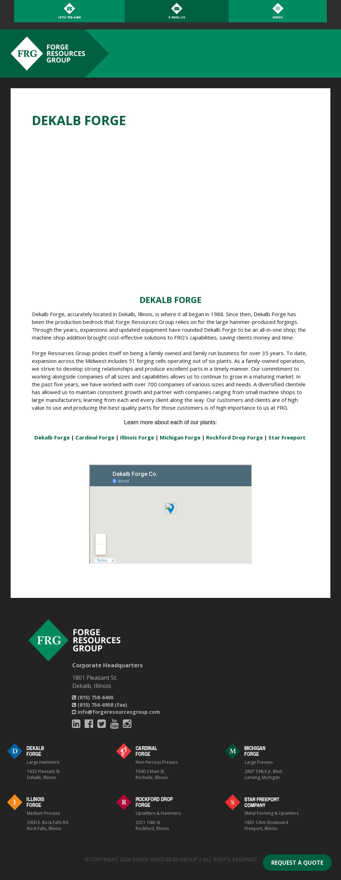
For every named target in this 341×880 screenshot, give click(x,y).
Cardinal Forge (94, 437)
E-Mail (177, 17)
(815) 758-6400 (92, 697)
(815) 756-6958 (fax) (99, 704)
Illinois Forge (137, 437)
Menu (278, 17)
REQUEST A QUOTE (297, 863)
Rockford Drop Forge (234, 437)
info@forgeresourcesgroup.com (116, 711)
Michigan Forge (180, 437)
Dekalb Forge (52, 437)
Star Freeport (287, 437)
